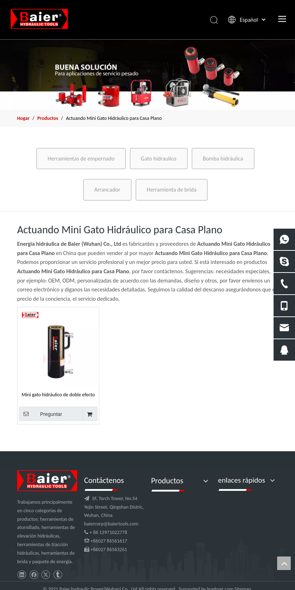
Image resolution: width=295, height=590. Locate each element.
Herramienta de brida (171, 189)
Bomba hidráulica (223, 158)
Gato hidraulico (158, 158)
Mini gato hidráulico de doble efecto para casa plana (58, 394)
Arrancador (107, 189)
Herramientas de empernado (81, 158)
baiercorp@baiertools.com (111, 524)
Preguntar (40, 414)
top (284, 563)
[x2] (147, 74)
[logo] (47, 480)
